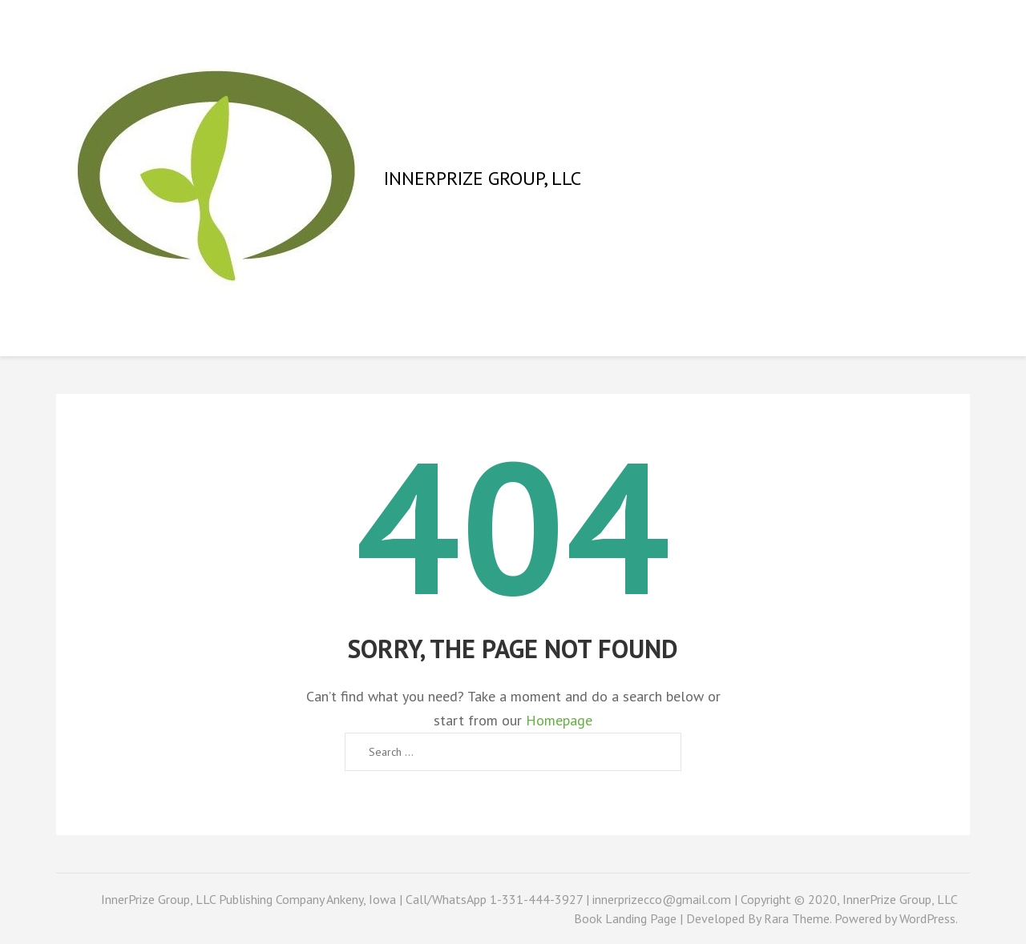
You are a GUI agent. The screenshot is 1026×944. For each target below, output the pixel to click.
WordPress (927, 918)
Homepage (559, 720)
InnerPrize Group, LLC (482, 178)
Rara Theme (797, 918)
